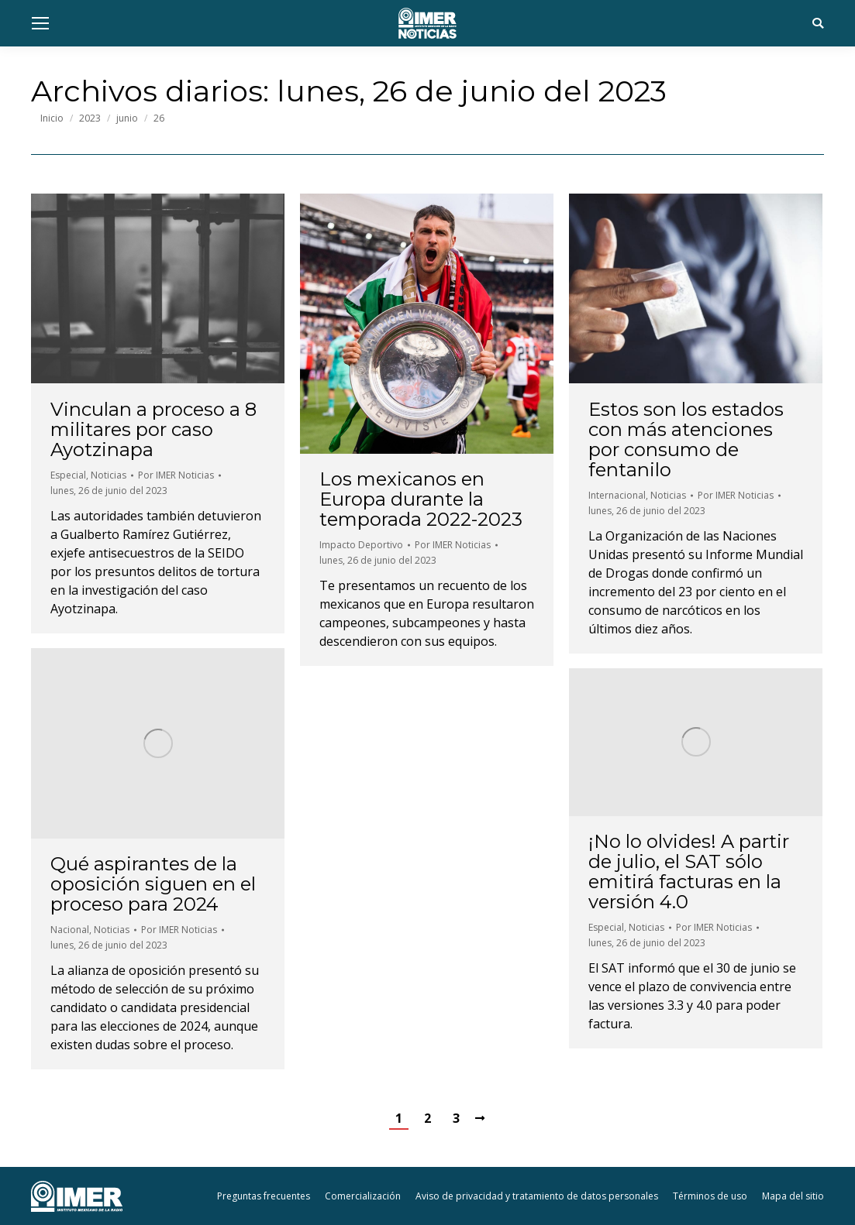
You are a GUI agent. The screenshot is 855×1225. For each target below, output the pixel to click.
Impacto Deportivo (361, 544)
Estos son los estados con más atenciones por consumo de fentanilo (686, 440)
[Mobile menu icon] (40, 23)
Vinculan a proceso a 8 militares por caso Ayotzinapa (153, 430)
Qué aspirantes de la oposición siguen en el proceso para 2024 (153, 884)
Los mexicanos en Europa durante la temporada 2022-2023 (420, 499)
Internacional (617, 495)
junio (127, 118)
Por (176, 475)
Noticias (108, 475)
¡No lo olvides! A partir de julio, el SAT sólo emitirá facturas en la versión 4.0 (688, 872)
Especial (68, 475)
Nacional (69, 929)
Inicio (52, 118)
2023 (90, 118)
